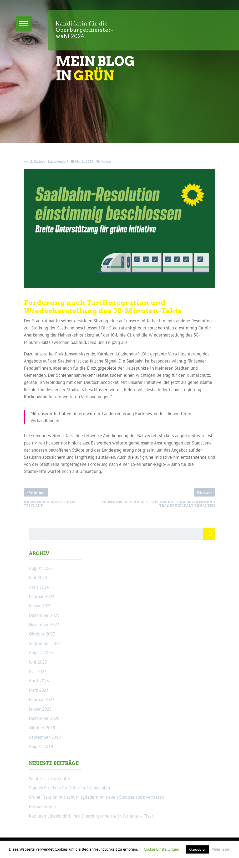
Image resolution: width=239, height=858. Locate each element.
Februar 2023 (41, 699)
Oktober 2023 (42, 634)
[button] (24, 24)
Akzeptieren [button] (197, 849)
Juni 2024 (38, 578)
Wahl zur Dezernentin (49, 778)
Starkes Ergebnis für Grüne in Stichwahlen (69, 788)
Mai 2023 (38, 671)
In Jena (106, 161)
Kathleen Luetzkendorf (51, 161)
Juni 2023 (38, 662)
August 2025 (41, 568)
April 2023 (39, 681)
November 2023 (44, 624)
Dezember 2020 (44, 718)
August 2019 (41, 746)
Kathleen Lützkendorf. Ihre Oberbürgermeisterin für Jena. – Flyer (91, 816)
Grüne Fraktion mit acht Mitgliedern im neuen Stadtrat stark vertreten (96, 797)
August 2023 (41, 652)
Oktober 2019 (42, 728)
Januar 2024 (40, 606)
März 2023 (39, 690)
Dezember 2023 (44, 615)
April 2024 (39, 587)
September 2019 (45, 737)
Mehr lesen (221, 849)
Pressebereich (42, 806)
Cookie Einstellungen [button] (161, 849)
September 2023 (45, 643)
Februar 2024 (41, 596)
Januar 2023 (40, 709)
